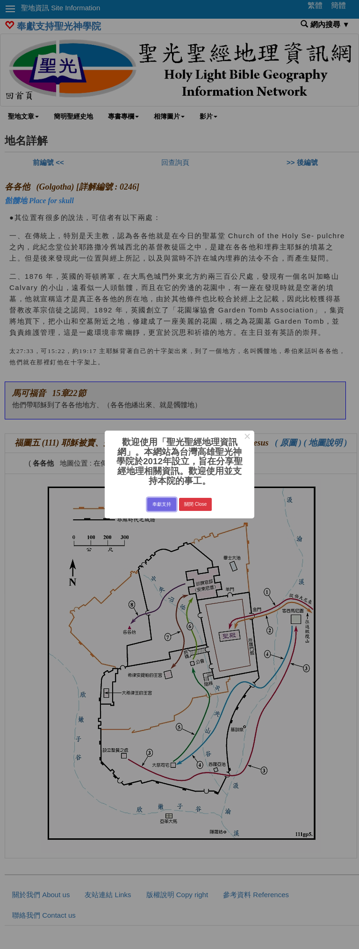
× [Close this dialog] (247, 438)
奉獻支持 (161, 504)
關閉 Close (195, 504)
